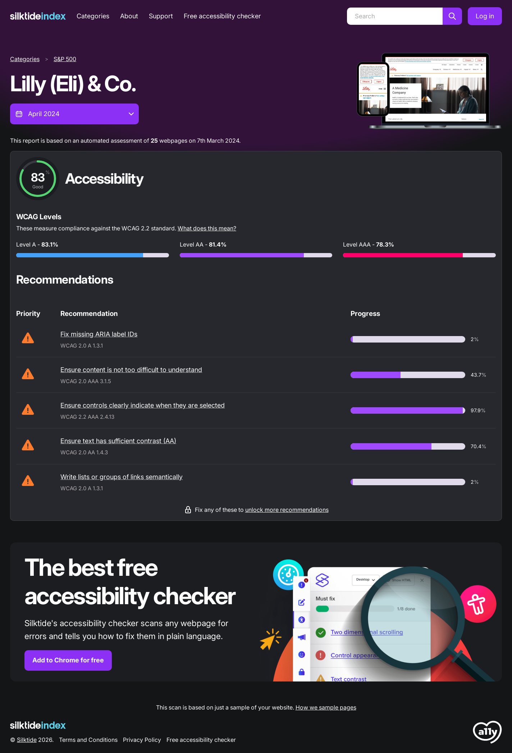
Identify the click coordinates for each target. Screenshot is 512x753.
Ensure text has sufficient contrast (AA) (118, 441)
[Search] (395, 16)
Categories (93, 16)
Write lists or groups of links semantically (121, 477)
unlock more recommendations (287, 509)
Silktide (27, 739)
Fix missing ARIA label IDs (98, 334)
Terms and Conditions (88, 739)
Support (161, 16)
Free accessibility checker (222, 16)
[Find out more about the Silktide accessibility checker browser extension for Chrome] (256, 611)
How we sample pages (326, 707)
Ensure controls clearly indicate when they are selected (142, 405)
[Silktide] (38, 16)
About (129, 16)
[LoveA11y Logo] (487, 733)
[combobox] (74, 114)
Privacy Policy (142, 739)
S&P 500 (65, 59)
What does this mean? (207, 228)
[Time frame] (74, 114)
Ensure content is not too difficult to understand (131, 369)
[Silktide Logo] (38, 725)
